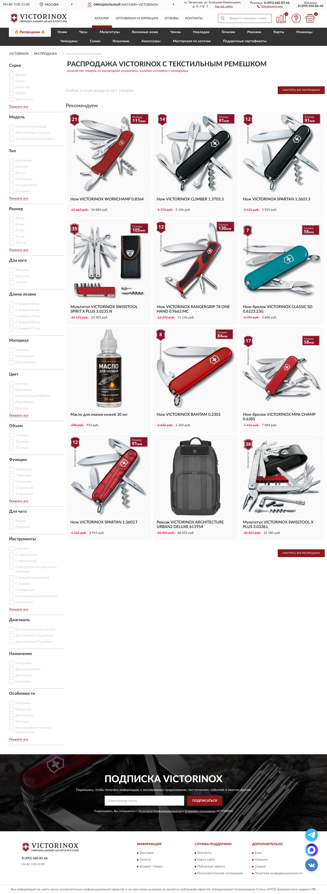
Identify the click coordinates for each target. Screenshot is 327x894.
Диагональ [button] (19, 620)
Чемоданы (69, 41)
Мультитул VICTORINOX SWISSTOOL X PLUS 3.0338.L (278, 524)
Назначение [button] (20, 654)
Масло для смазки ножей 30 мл (98, 414)
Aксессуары (151, 41)
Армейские (23, 160)
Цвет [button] (14, 374)
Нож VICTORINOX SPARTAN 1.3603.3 (276, 199)
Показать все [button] (18, 106)
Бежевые (22, 383)
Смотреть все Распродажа (301, 90)
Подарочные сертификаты (245, 41)
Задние (20, 521)
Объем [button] (16, 426)
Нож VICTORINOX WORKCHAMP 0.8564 (107, 199)
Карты (278, 32)
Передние (22, 527)
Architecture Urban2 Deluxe (35, 139)
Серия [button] (15, 66)
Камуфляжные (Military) (32, 396)
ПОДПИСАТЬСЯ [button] (204, 800)
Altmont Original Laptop (32, 132)
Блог (258, 853)
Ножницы (304, 32)
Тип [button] (12, 151)
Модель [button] (17, 117)
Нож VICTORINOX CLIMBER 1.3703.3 (190, 199)
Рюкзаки (254, 32)
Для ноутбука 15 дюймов (34, 635)
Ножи (62, 32)
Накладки (201, 32)
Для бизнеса (24, 715)
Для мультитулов (27, 669)
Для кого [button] (18, 261)
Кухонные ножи (145, 32)
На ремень (23, 681)
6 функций (23, 469)
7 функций (23, 475)
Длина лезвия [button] (22, 294)
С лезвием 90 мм (27, 322)
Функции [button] (18, 460)
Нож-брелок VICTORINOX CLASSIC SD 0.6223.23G (277, 309)
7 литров (21, 435)
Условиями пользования (200, 811)
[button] (270, 6)
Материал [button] (19, 341)
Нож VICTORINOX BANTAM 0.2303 (188, 414)
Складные (22, 191)
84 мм (19, 224)
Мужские (22, 276)
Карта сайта (206, 860)
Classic (20, 81)
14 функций (24, 494)
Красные (21, 408)
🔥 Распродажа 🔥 (30, 32)
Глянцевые (23, 703)
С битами (22, 548)
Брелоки (21, 166)
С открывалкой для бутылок (36, 596)
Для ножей (23, 675)
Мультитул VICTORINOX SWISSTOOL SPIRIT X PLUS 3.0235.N (103, 309)
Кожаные (22, 350)
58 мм (19, 218)
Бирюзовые (23, 389)
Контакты (194, 18)
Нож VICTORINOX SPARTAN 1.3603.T (104, 522)
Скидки (260, 866)
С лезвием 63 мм (27, 310)
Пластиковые (25, 362)
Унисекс (21, 282)
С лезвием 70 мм (27, 316)
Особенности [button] (22, 694)
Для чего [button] (18, 512)
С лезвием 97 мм (27, 328)
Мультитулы (110, 32)
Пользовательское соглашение (220, 873)
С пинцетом (24, 602)
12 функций (24, 487)
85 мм (19, 230)
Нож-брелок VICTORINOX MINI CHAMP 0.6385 (279, 417)
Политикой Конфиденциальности (160, 811)
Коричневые (24, 402)
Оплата (145, 860)
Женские (22, 270)
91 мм (19, 236)
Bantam (20, 75)
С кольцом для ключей (32, 577)
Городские (23, 709)
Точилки (228, 32)
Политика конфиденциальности (278, 873)
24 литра (21, 447)
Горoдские (23, 663)
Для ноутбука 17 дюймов (34, 641)
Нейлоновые (24, 356)
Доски (20, 172)
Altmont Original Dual (30, 126)
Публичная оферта (211, 866)
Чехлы (175, 32)
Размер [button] (16, 209)
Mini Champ (24, 99)
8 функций (23, 481)
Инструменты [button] (22, 539)
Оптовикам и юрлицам (137, 18)
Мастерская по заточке (192, 41)
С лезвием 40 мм (27, 304)
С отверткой (24, 590)
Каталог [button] (102, 18)
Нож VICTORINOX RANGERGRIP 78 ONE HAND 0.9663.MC (193, 309)
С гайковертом (26, 554)
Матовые (22, 721)
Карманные (23, 179)
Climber (20, 93)
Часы (83, 32)
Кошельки (121, 41)
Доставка (147, 853)
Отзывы (172, 18)
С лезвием (22, 583)
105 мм (20, 242)
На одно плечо (26, 185)
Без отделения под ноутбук (35, 629)
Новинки (261, 860)
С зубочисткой (26, 561)
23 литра (21, 441)
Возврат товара (151, 866)
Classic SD (22, 87)
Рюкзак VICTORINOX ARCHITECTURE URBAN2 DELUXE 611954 (190, 524)
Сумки (95, 41)
